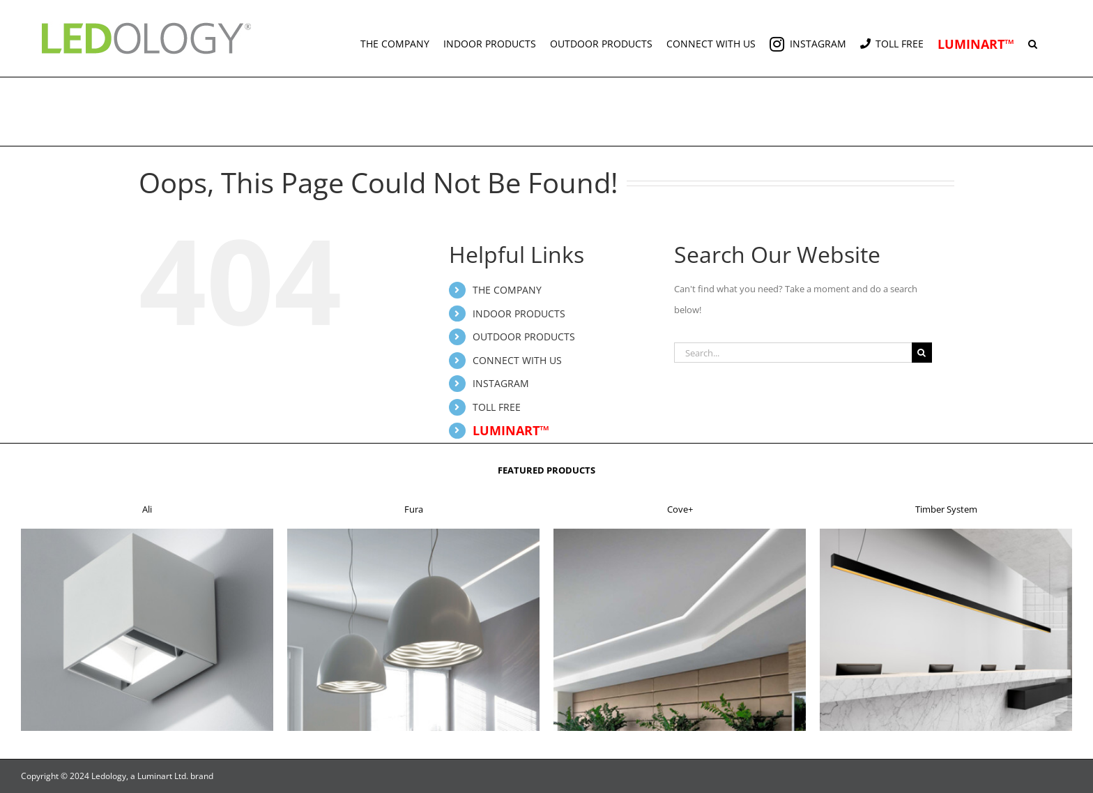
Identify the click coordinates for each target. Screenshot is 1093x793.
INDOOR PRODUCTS (519, 313)
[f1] (147, 533)
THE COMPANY (507, 289)
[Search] (922, 352)
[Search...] (793, 352)
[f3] (679, 533)
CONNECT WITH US (517, 360)
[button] (1032, 38)
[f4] (946, 533)
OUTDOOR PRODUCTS (524, 336)
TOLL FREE (497, 407)
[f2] (413, 533)
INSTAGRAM (501, 383)
